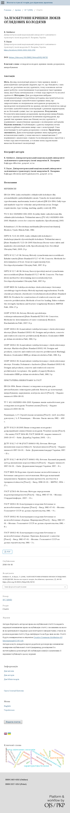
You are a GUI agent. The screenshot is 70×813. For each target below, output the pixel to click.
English (7, 706)
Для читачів (9, 671)
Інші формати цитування (15, 587)
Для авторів (9, 675)
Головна (7, 10)
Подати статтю (13, 722)
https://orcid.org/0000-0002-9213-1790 (19, 50)
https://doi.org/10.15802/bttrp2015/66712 (28, 57)
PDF (8, 552)
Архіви (18, 10)
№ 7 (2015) (28, 10)
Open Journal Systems (14, 691)
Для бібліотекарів (11, 679)
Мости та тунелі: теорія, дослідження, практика (30, 2)
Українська (9, 710)
